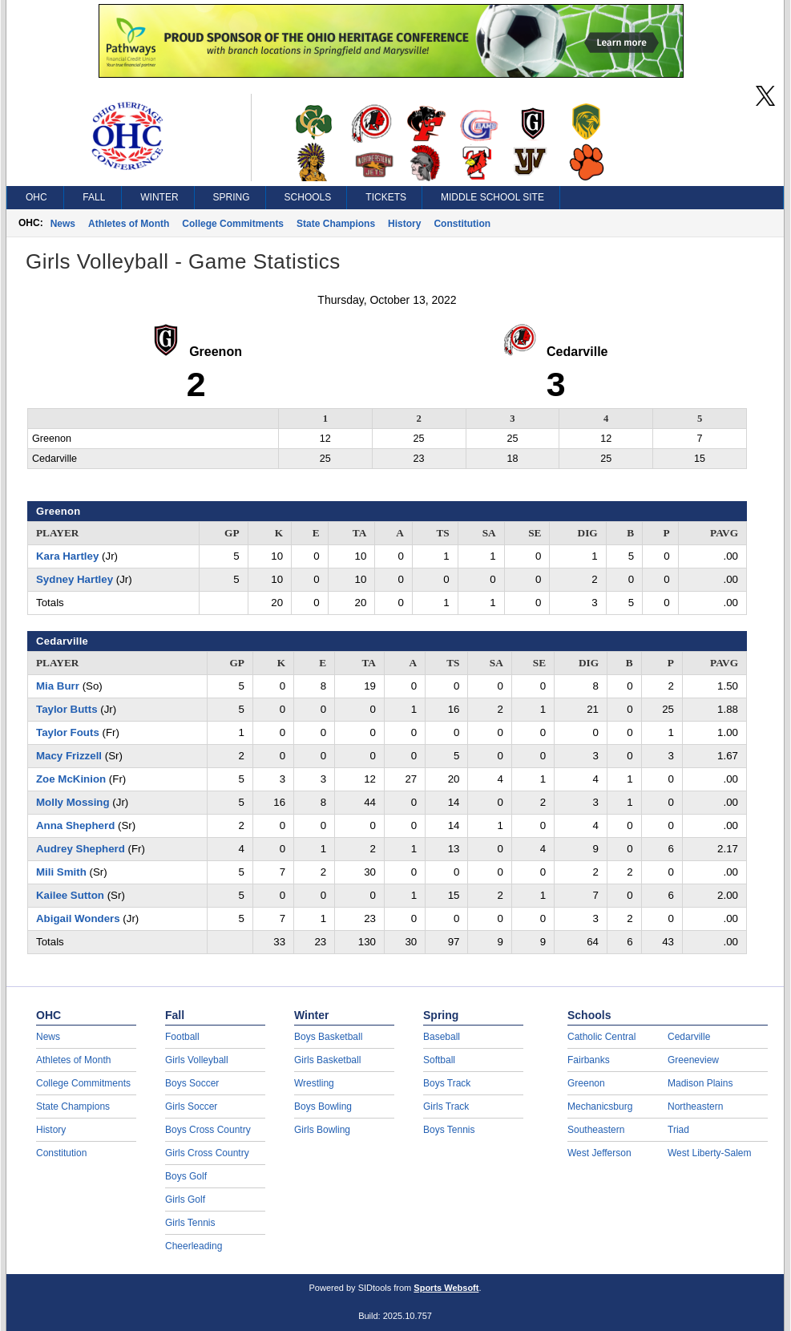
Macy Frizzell (69, 756)
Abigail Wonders (78, 918)
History (404, 223)
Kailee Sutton (70, 895)
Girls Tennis (190, 1222)
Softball (439, 1060)
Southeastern (595, 1129)
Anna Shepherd (75, 825)
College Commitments (233, 223)
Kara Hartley (67, 556)
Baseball (441, 1036)
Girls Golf (185, 1199)
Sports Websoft (446, 1288)
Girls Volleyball (196, 1060)
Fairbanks (588, 1060)
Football (182, 1036)
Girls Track (446, 1106)
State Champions (336, 223)
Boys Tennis (448, 1129)
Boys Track (446, 1083)
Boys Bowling (323, 1106)
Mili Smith (61, 872)
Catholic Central (601, 1036)
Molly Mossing (73, 802)
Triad (678, 1129)
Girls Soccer (191, 1106)
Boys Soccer (192, 1083)
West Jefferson (599, 1153)
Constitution (462, 223)
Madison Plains (700, 1083)
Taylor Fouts (67, 732)
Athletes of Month (128, 223)
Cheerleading (193, 1246)
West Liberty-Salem (709, 1153)
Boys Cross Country (208, 1129)
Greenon (586, 1083)
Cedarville (689, 1036)
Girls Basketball (327, 1060)
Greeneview (693, 1060)
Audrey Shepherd (80, 849)
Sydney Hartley (74, 579)
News (62, 223)
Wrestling (314, 1083)
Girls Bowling (322, 1129)
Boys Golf (186, 1176)
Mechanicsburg (599, 1106)
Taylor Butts (67, 709)
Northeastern (695, 1106)
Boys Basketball (328, 1036)
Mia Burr (57, 686)
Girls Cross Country (207, 1153)
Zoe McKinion (71, 779)
